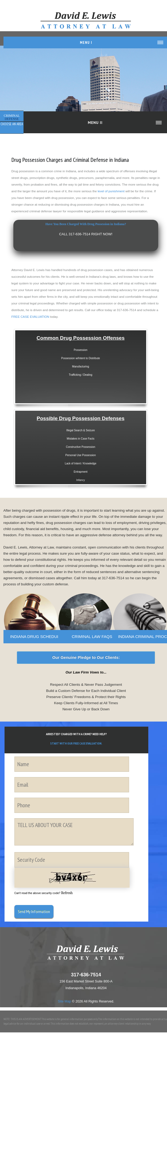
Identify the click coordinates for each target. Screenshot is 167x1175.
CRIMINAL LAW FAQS (92, 636)
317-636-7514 (86, 974)
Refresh (67, 893)
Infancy (80, 478)
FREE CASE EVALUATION (30, 316)
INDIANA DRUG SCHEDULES (37, 636)
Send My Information (34, 911)
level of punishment (111, 191)
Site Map (64, 1001)
